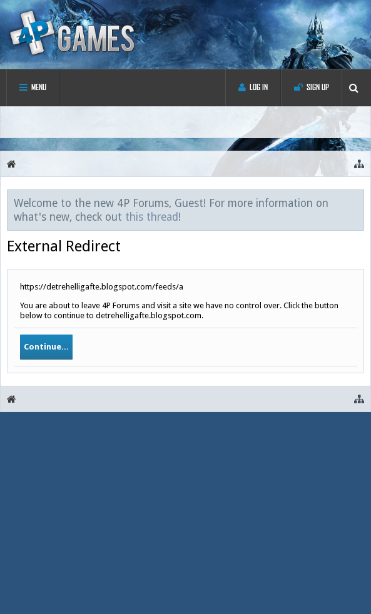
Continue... (46, 346)
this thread (151, 217)
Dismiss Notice (355, 203)
